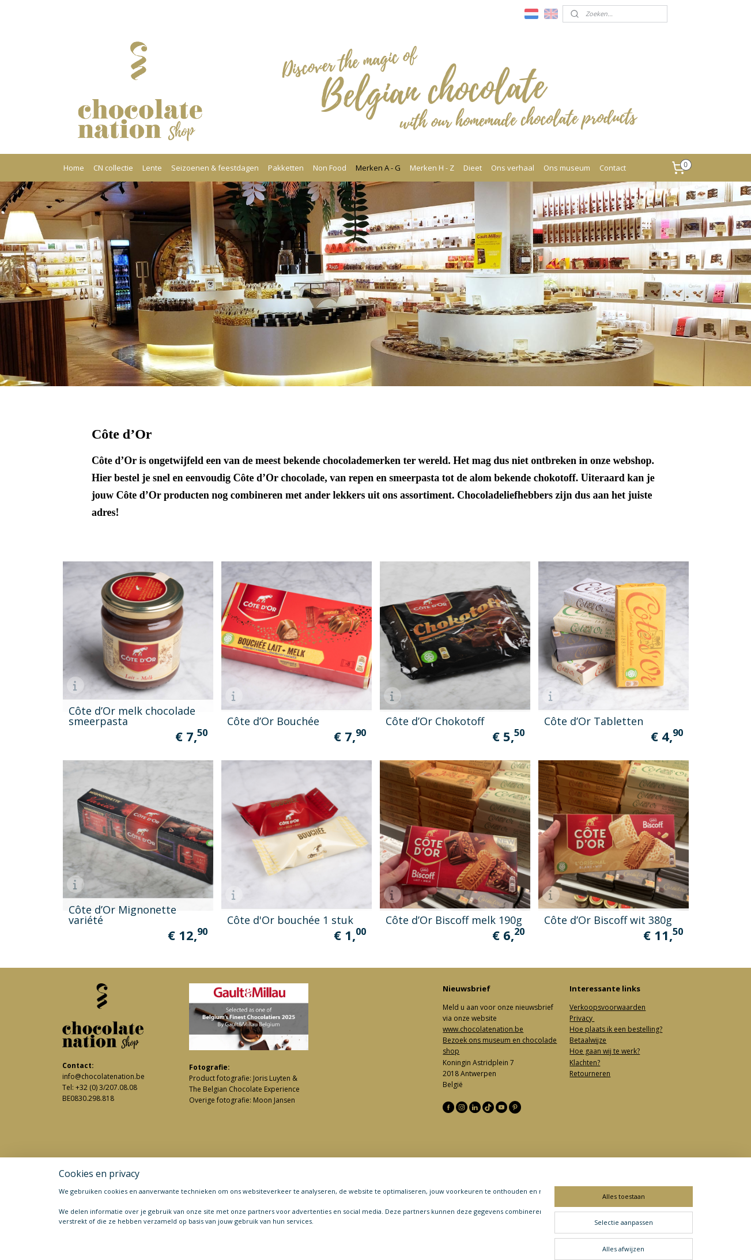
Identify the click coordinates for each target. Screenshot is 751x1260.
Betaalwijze (587, 1040)
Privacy (581, 1018)
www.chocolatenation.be (483, 1029)
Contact (612, 168)
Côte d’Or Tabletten (593, 721)
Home (73, 168)
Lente (152, 168)
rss (361, 1239)
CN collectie (113, 168)
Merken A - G (378, 168)
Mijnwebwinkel (505, 1239)
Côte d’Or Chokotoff (434, 721)
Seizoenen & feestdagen (215, 168)
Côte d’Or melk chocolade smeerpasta (131, 716)
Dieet (472, 168)
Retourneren (589, 1073)
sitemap (336, 1239)
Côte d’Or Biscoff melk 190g (453, 920)
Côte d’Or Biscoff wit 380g (607, 920)
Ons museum (567, 168)
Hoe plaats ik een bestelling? (615, 1029)
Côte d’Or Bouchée (273, 721)
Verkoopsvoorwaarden (607, 1007)
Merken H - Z (432, 168)
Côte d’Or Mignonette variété (122, 914)
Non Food (329, 168)
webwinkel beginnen (405, 1239)
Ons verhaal (512, 168)
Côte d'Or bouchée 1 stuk (290, 920)
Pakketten (286, 168)
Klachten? (584, 1062)
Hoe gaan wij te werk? (604, 1051)
